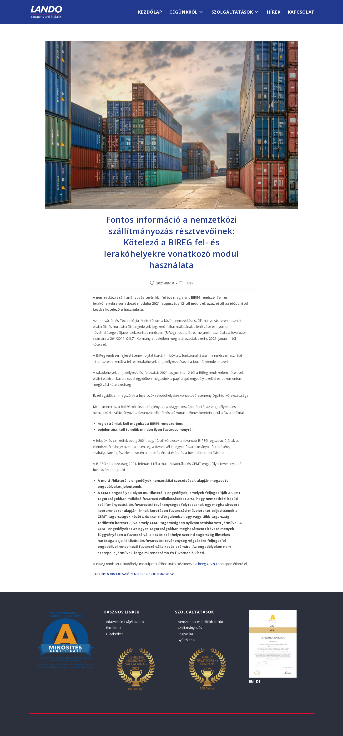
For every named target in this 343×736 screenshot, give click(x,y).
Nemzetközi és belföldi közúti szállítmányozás (200, 624)
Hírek (189, 283)
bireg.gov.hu (207, 563)
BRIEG (105, 574)
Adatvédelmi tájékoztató (125, 621)
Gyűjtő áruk (186, 640)
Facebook (113, 627)
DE (258, 681)
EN (251, 681)
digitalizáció (119, 574)
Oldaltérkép (115, 634)
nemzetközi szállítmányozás (153, 574)
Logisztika (185, 634)
